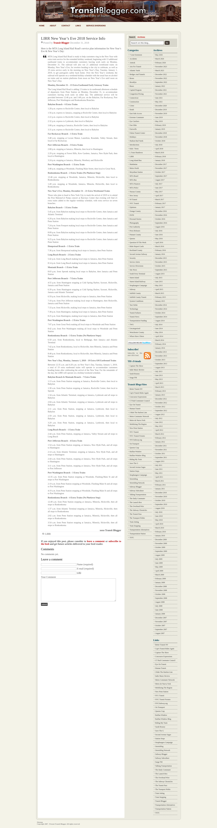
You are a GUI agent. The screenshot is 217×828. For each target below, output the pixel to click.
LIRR (48, 534)
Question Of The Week (138, 242)
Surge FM (133, 378)
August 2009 (160, 555)
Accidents (133, 59)
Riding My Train (136, 459)
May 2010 (159, 520)
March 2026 (159, 59)
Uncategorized (135, 328)
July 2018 (158, 145)
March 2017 (159, 199)
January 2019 (160, 129)
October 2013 (160, 360)
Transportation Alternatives (139, 530)
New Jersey (134, 196)
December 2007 (161, 618)
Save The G (134, 463)
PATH (132, 215)
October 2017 (160, 172)
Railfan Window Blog (137, 455)
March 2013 (159, 387)
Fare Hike (133, 125)
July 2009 (158, 559)
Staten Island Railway (137, 282)
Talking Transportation (138, 495)
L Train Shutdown (136, 153)
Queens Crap (134, 448)
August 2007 (160, 633)
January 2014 (160, 348)
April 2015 (159, 289)
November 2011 (161, 450)
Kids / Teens (134, 149)
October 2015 (160, 266)
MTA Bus (133, 180)
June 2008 (159, 610)
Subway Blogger (136, 487)
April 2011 (159, 477)
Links (78, 26)
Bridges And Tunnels (137, 74)
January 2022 (160, 86)
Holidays (133, 137)
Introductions (134, 145)
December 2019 (161, 110)
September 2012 (161, 410)
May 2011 (159, 473)
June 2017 (159, 188)
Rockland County (136, 250)
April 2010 (159, 524)
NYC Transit (134, 203)
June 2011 (159, 469)
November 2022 (161, 78)
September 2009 (161, 551)
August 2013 (160, 367)
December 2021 (161, 90)
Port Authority (135, 227)
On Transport (134, 444)
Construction (134, 102)
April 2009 (159, 571)
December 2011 (161, 446)
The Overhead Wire (137, 506)
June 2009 (159, 563)
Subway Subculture (137, 491)
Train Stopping (135, 526)
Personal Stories (135, 219)
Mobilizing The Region (138, 424)
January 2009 (160, 582)
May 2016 (159, 239)
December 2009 (161, 539)
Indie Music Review (137, 370)
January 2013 (160, 395)
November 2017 (161, 168)
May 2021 (159, 102)
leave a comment (96, 541)
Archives (141, 37)
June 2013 (159, 375)
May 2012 (159, 426)
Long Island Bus (136, 160)
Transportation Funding (138, 321)
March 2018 (159, 153)
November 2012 (161, 403)
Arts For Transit (135, 67)
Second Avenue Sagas (137, 467)
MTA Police (134, 188)
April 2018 (159, 149)
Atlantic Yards (135, 70)
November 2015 (161, 262)
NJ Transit (133, 199)
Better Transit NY (136, 389)
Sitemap (40, 822)
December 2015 (161, 258)
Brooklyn (133, 82)
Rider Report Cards (137, 246)
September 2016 (161, 223)
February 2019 (160, 125)
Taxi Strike (134, 305)
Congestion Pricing (136, 94)
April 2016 (159, 242)
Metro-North (134, 168)
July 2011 (158, 465)
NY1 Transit (134, 432)
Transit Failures (135, 313)
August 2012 (160, 414)
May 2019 (159, 121)
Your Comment (48, 577)
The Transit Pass (136, 514)
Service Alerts (135, 262)
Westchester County (137, 332)
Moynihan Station (136, 172)
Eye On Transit (135, 405)
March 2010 (159, 528)
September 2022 (161, 82)
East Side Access (136, 113)
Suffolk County (135, 293)
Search (132, 37)
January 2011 (160, 489)
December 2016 (161, 211)
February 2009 (160, 579)
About (53, 26)
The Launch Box (136, 502)
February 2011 (160, 485)
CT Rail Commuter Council (140, 401)
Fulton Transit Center (137, 133)
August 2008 (160, 602)
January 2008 (160, 614)
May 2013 (159, 379)
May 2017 (159, 192)
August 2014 (160, 321)
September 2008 (161, 598)
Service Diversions (96, 26)
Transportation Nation (138, 534)
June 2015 (159, 282)
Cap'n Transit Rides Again (139, 393)
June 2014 (159, 328)
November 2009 (161, 543)
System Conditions (136, 301)
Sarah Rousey (135, 374)
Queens (132, 239)
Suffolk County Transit (138, 297)
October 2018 (160, 141)
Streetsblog (134, 479)
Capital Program (136, 90)
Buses (132, 86)
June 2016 (159, 235)
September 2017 (161, 176)
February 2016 (160, 250)
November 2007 (161, 622)
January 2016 (160, 254)
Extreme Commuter (137, 117)
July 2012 (158, 418)
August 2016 (160, 227)
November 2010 (161, 496)
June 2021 (159, 98)
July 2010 (158, 512)
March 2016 (159, 246)
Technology (134, 309)
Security (133, 258)
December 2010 (161, 493)
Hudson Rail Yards (136, 141)
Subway (132, 289)
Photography (134, 223)
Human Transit (135, 409)
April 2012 (159, 430)
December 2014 (161, 305)
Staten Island (134, 278)
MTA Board (134, 176)
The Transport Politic (137, 518)
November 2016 (161, 215)
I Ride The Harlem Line (138, 412)
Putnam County (135, 235)
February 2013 (160, 391)
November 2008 (161, 590)
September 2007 (161, 629)
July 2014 (158, 325)
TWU (132, 325)
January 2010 (160, 536)
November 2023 (161, 67)
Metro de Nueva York (137, 420)
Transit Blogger (61, 42)
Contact (65, 26)
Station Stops (134, 471)
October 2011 (160, 453)
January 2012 (160, 442)
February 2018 (160, 156)
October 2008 (160, 594)
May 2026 (159, 55)
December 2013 (161, 352)
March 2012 (159, 434)
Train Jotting (134, 522)
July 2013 (158, 371)
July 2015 (158, 278)
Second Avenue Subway (138, 254)
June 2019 (159, 117)
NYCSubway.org (136, 440)
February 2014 (160, 344)
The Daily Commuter (137, 498)
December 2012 (161, 399)
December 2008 (161, 586)
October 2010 (160, 500)
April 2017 (159, 196)
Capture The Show (136, 366)
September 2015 (161, 270)
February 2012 (160, 438)
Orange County (135, 211)
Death (132, 110)
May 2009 (159, 567)
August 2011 (159, 461)
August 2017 (160, 180)
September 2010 (161, 504)
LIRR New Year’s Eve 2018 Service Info (73, 38)
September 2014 (161, 317)
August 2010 (160, 508)
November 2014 (161, 309)
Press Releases (135, 231)
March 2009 (159, 575)
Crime (132, 106)
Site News (133, 270)
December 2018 (161, 133)
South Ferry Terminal (137, 274)
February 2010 (160, 532)
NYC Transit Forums (137, 436)
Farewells (133, 129)
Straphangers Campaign (138, 285)
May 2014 (159, 332)
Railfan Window (136, 452)
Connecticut (134, 98)
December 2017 (161, 164)
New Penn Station (136, 428)
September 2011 (161, 457)
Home (41, 26)
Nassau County (135, 192)
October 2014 (160, 313)
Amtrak (132, 63)
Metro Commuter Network (139, 416)
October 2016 (160, 219)
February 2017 (160, 203)
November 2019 (161, 113)
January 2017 (160, 207)
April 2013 (159, 383)
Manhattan (133, 164)
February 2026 (160, 63)
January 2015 (160, 301)
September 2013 (161, 364)
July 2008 (158, 606)
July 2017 (158, 184)
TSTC (132, 538)
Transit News (134, 317)
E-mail (80, 568)
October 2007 (160, 625)
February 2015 (160, 297)
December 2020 (161, 106)
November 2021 (161, 94)
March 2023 (159, 70)
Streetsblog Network (137, 483)
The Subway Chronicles (138, 510)
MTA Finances (135, 184)
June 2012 (159, 422)
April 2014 (159, 336)
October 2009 (160, 547)
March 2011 (159, 481)
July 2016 (158, 231)
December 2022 (161, 74)
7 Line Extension (136, 55)
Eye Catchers (134, 121)
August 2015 (160, 274)
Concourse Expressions (138, 397)
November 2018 (161, 137)
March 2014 (159, 340)
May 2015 (159, 285)
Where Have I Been (137, 336)
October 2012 (160, 407)
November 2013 (161, 356)
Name (80, 564)
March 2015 (159, 293)
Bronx (132, 78)
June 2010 (159, 516)
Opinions (133, 207)
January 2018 (160, 160)
